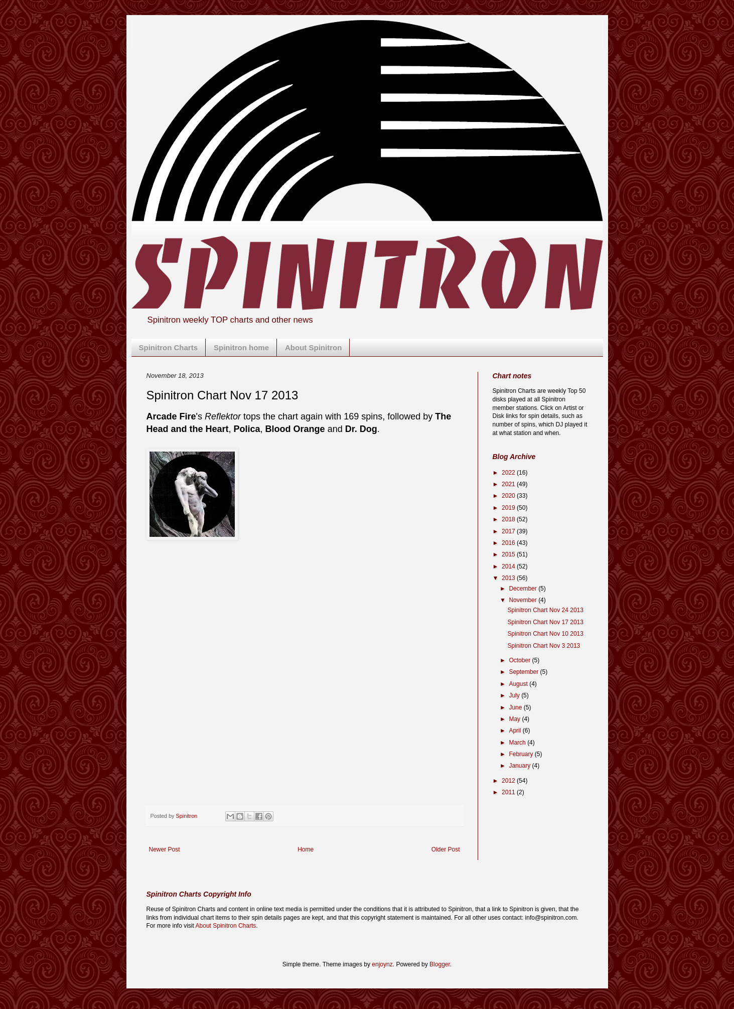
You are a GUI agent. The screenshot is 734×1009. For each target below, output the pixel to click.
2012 (509, 780)
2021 (509, 484)
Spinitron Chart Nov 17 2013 (545, 622)
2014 (509, 566)
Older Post (445, 849)
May (515, 719)
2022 (509, 472)
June (516, 707)
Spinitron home (241, 347)
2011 (509, 792)
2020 (509, 495)
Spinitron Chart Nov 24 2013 (545, 610)
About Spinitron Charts (226, 925)
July (515, 695)
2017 (509, 531)
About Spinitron (313, 347)
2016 (509, 542)
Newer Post (164, 849)
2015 (509, 554)
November (523, 600)
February (521, 754)
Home (306, 849)
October (520, 660)
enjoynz (382, 964)
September (524, 671)
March (518, 742)
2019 (509, 507)
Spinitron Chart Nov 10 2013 (545, 633)
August (519, 683)
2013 (509, 578)
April (515, 730)
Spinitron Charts (168, 347)
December (523, 588)
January (520, 765)
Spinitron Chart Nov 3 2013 (543, 645)
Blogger (439, 964)
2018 (509, 519)
